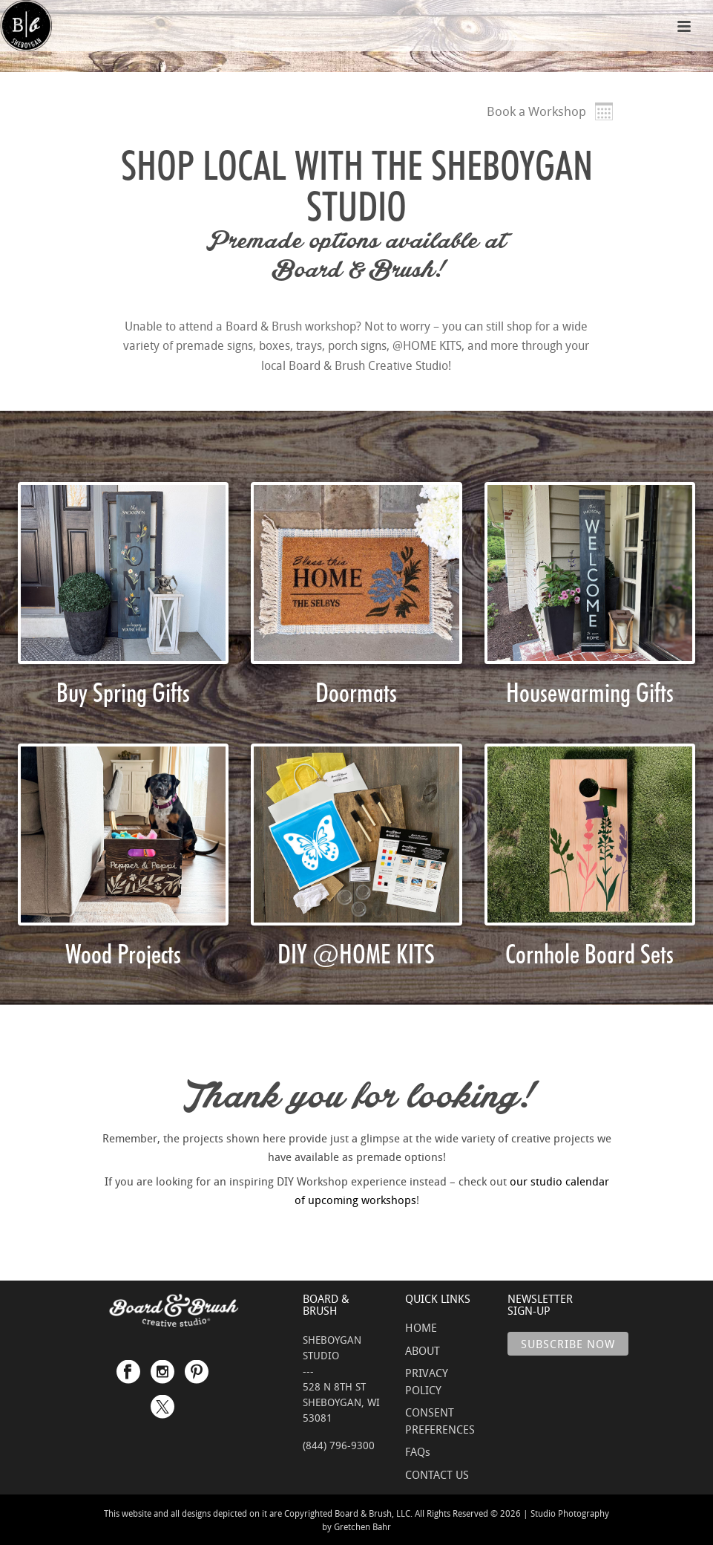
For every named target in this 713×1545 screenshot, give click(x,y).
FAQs (417, 1451)
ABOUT (422, 1350)
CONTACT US (437, 1474)
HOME (421, 1327)
